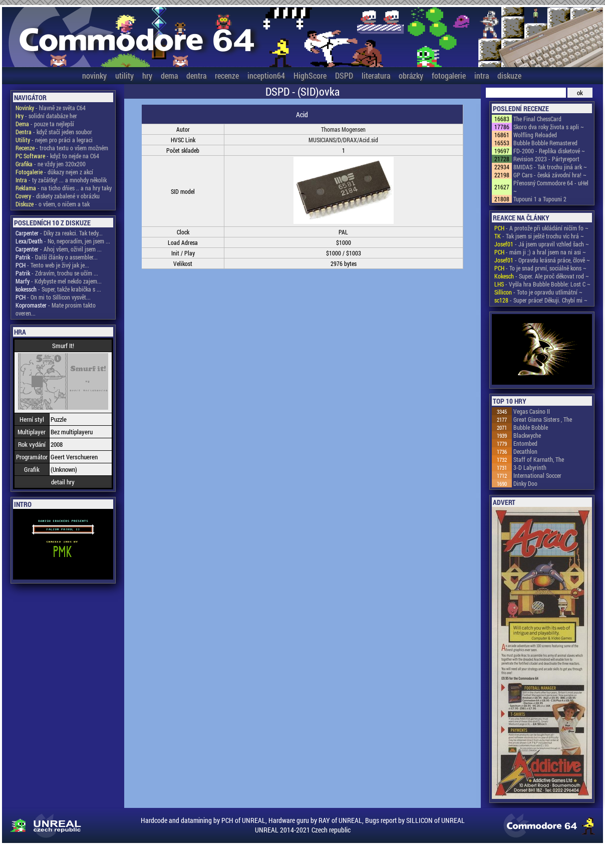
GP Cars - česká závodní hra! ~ (549, 175)
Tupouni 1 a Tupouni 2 (539, 199)
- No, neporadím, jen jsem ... (63, 241)
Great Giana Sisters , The (542, 419)
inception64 (266, 75)
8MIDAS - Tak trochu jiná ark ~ (550, 167)
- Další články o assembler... (57, 257)
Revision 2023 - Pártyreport (546, 159)
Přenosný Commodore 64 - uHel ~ (550, 187)
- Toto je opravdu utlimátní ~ (538, 292)
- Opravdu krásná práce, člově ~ (542, 260)
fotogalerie (449, 75)
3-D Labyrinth (529, 467)
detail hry (63, 481)
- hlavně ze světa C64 (51, 108)
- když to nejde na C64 (57, 156)
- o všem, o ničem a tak (53, 204)
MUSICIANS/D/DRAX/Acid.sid (343, 140)
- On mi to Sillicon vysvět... (53, 297)
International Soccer (537, 475)
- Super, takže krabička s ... (58, 289)
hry (147, 75)
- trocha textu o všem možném (62, 148)
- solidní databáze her (46, 116)
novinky (94, 75)
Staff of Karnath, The (538, 459)
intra (481, 75)
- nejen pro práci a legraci (54, 140)
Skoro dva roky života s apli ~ (548, 127)
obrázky (411, 75)
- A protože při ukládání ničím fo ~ (541, 228)
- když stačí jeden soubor (54, 132)
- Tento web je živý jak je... (52, 265)
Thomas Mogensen (343, 129)
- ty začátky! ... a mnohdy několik (61, 180)
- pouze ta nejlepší (45, 124)
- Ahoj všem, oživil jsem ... (59, 249)
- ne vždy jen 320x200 (51, 164)
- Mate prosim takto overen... (56, 309)
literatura (376, 75)
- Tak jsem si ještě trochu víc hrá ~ (539, 236)
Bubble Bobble (530, 427)
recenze (227, 75)
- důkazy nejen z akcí (54, 172)
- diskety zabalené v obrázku (58, 196)
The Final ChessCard (537, 119)
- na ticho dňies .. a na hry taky (64, 188)
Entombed (525, 443)
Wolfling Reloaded (535, 135)
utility (124, 75)
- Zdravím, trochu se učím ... (57, 273)
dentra (196, 75)
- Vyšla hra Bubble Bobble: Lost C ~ (542, 284)
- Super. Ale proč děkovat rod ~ (541, 276)
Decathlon (525, 451)
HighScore (310, 75)
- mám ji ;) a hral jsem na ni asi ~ (540, 252)
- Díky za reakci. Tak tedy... (59, 233)
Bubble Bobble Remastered (545, 143)
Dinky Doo (525, 483)
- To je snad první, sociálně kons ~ (540, 268)
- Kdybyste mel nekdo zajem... (59, 281)
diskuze (509, 75)
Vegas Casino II (531, 411)
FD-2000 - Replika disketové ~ (549, 151)
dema (169, 75)
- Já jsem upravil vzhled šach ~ (541, 244)
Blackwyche (527, 435)
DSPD (344, 75)
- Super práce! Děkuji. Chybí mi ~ (540, 300)
